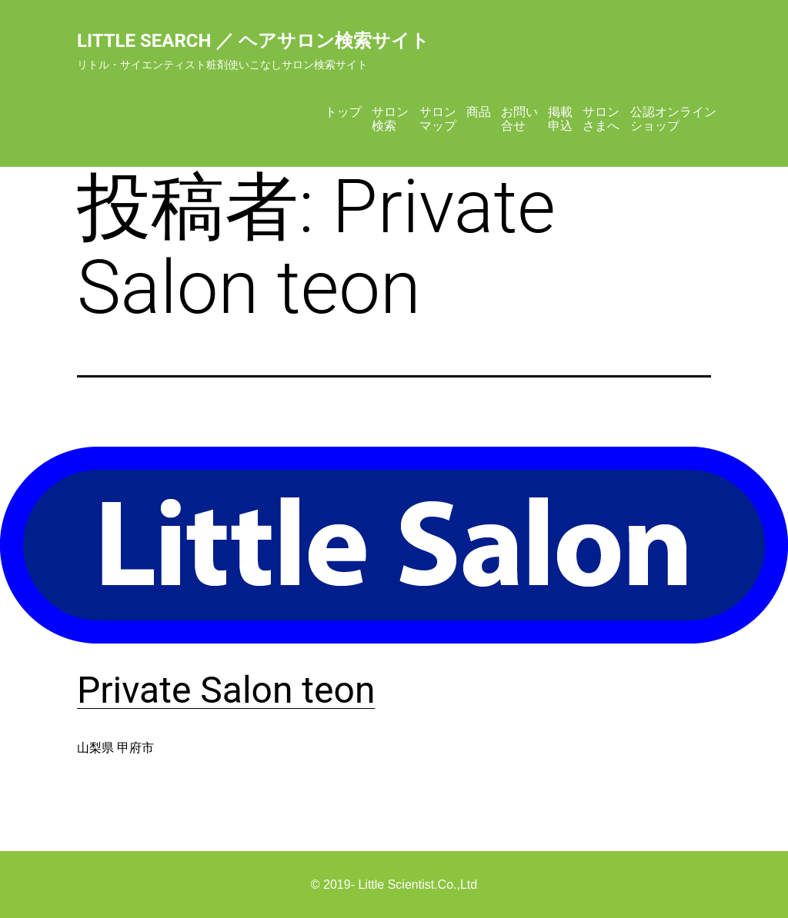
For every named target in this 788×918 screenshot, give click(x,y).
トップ (343, 112)
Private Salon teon (226, 690)
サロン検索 (390, 119)
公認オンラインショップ (673, 119)
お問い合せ (519, 119)
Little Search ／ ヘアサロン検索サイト (253, 41)
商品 (478, 112)
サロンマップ (437, 119)
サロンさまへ (601, 119)
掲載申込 (560, 119)
